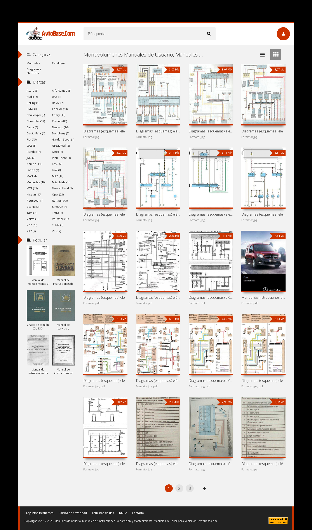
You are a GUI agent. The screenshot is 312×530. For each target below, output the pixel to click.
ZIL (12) (56, 231)
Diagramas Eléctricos (34, 71)
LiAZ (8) (56, 170)
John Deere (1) (61, 158)
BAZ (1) (56, 97)
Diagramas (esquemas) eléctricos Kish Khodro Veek (105, 380)
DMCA (123, 513)
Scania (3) (33, 207)
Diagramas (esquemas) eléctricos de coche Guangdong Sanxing (105, 297)
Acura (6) (32, 91)
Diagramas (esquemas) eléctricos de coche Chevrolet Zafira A (211, 131)
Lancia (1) (33, 170)
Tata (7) (31, 213)
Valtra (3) (32, 219)
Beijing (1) (33, 103)
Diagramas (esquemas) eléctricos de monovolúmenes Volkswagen (211, 297)
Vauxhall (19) (60, 219)
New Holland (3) (62, 188)
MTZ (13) (32, 188)
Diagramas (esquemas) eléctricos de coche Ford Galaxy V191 (211, 214)
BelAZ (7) (57, 103)
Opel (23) (58, 194)
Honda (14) (34, 152)
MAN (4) (32, 176)
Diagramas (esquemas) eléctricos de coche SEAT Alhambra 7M (158, 214)
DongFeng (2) (60, 133)
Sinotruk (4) (59, 207)
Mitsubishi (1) (60, 182)
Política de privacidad (73, 513)
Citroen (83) (59, 121)
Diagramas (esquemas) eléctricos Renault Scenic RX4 (211, 380)
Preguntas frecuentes (39, 513)
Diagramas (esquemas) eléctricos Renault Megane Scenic (263, 380)
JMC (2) (31, 158)
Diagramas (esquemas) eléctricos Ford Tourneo (105, 463)
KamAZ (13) (34, 164)
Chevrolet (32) (36, 121)
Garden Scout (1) (63, 139)
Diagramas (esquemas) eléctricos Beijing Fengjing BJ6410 (158, 380)
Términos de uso (103, 513)
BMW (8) (32, 109)
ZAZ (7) (31, 231)
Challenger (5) (36, 115)
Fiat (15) (32, 139)
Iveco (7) (57, 152)
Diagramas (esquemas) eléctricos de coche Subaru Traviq (105, 131)
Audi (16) (32, 97)
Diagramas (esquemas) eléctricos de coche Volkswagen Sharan (263, 214)
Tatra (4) (57, 213)
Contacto (138, 513)
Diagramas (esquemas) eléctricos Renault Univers (211, 463)
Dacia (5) (32, 127)
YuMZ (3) (57, 225)
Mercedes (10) (36, 182)
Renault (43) (60, 200)
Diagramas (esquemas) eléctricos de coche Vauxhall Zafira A (263, 131)
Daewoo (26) (60, 127)
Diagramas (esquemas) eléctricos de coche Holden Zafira (158, 131)
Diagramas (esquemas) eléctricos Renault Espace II (263, 463)
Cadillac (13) (60, 109)
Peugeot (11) (35, 200)
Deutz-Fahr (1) (36, 133)
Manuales (33, 63)
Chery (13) (58, 115)
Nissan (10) (34, 194)
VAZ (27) (32, 225)
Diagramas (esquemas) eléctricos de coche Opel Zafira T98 (105, 214)
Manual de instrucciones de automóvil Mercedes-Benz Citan (263, 297)
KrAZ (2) (57, 164)
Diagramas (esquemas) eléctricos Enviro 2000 (158, 463)
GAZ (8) (31, 146)
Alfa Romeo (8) (61, 91)
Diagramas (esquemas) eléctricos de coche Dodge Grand (158, 297)
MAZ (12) (57, 176)
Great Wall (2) (61, 146)
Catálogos (58, 63)
